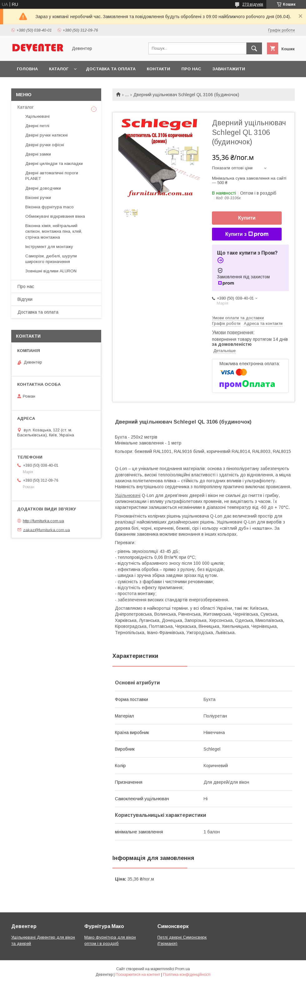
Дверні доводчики (43, 188)
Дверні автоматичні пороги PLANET (51, 176)
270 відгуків (252, 4)
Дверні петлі (37, 125)
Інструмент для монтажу (49, 246)
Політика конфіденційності (186, 974)
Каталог (58, 69)
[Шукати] (254, 48)
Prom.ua (182, 969)
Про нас (191, 69)
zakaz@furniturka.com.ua (46, 529)
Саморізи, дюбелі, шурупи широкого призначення (51, 259)
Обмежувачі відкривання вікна (55, 216)
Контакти (158, 69)
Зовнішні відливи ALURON (50, 271)
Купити (247, 218)
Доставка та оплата (111, 69)
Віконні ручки (38, 197)
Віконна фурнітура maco (49, 207)
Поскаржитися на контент (138, 974)
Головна (27, 69)
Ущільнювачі (128, 495)
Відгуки (24, 299)
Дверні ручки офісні (44, 144)
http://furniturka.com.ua (43, 521)
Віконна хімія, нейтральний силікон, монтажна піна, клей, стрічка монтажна (53, 231)
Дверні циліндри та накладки (54, 163)
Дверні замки (38, 154)
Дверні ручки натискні (46, 135)
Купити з (246, 234)
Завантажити (228, 69)
